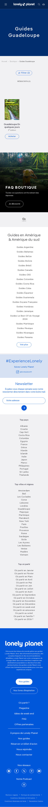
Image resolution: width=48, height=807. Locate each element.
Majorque (24, 512)
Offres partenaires (24, 724)
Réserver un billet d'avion (24, 744)
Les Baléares (24, 546)
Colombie (24, 438)
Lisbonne (24, 503)
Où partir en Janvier (24, 571)
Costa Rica (24, 435)
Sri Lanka (24, 472)
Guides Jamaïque (25, 311)
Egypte (24, 441)
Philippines (24, 466)
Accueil (4, 61)
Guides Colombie (25, 279)
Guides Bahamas (25, 252)
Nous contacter (24, 755)
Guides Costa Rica (25, 284)
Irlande (24, 451)
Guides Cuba (25, 288)
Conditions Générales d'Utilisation (22, 798)
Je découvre (14, 204)
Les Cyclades (24, 497)
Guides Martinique (25, 324)
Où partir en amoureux (24, 610)
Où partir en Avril (24, 580)
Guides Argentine (25, 247)
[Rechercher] (39, 4)
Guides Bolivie (25, 261)
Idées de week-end (24, 714)
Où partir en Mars (24, 577)
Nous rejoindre (24, 749)
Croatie (24, 429)
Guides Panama (25, 337)
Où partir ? (24, 703)
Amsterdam (24, 491)
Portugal (24, 469)
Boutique (13, 61)
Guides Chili (25, 275)
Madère (24, 552)
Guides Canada (25, 270)
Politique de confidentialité (30, 795)
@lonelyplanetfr (24, 371)
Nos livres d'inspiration (24, 691)
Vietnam (24, 555)
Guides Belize (25, 257)
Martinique (24, 515)
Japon (24, 460)
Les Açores (24, 543)
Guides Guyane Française (25, 302)
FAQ (24, 719)
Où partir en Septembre (24, 595)
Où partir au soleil (24, 613)
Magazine (24, 708)
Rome (24, 534)
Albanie (24, 426)
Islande (24, 454)
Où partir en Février (24, 574)
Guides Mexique (25, 328)
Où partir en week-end (24, 607)
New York (24, 521)
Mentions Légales (12, 795)
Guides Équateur (25, 293)
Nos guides (24, 682)
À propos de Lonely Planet (24, 733)
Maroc (24, 463)
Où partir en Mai (24, 583)
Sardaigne (24, 537)
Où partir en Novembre (24, 601)
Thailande (24, 475)
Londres (24, 506)
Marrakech (24, 518)
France (24, 445)
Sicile (24, 540)
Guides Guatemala (25, 298)
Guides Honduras (25, 307)
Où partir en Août (24, 592)
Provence (24, 530)
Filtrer (25, 72)
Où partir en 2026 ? (24, 619)
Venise (24, 549)
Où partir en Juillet (24, 589)
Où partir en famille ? (24, 616)
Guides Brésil (24, 266)
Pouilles (24, 527)
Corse (24, 500)
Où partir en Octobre (24, 598)
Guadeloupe (24, 509)
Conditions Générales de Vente (15, 801)
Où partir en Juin (24, 586)
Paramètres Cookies (36, 801)
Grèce (24, 448)
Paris (24, 524)
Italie (24, 457)
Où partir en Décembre (24, 604)
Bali (24, 494)
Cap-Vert (24, 432)
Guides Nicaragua (25, 333)
